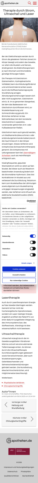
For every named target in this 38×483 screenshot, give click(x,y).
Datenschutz (12, 471)
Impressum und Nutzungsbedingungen (19, 467)
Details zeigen (26, 263)
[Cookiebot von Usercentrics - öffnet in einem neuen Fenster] (27, 201)
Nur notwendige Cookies (19, 280)
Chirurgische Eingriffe (13, 386)
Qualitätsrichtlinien (11, 476)
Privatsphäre (26, 471)
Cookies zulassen (19, 269)
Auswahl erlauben (18, 275)
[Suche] (30, 3)
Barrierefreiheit (28, 476)
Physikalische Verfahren (14, 382)
